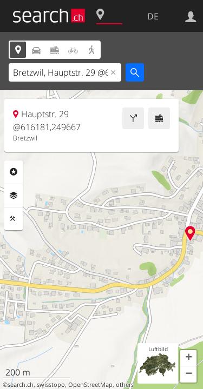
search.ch (21, 384)
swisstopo (51, 384)
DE (153, 16)
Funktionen (13, 218)
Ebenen (13, 195)
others (125, 384)
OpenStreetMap (90, 384)
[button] (188, 358)
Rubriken (13, 171)
